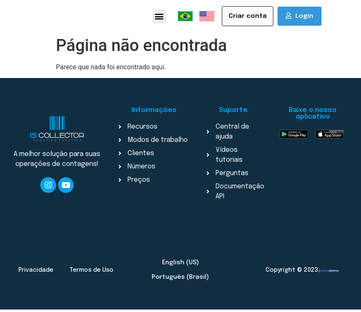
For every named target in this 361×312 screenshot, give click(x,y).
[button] (159, 17)
